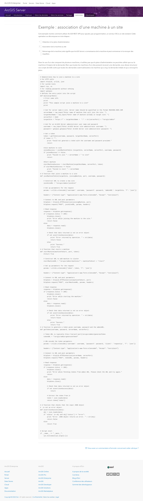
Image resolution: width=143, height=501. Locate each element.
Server (6, 478)
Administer (79, 15)
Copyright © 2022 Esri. (11, 497)
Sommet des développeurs (82, 485)
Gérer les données (41, 15)
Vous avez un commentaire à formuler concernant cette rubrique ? (113, 448)
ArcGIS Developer (44, 485)
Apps (54, 3)
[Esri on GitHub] (114, 474)
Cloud (48, 3)
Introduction (18, 15)
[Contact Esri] (117, 474)
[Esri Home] (110, 467)
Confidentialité (37, 497)
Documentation (10, 491)
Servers (31, 3)
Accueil (8, 15)
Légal (57, 497)
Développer (90, 15)
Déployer (28, 15)
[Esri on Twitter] (107, 474)
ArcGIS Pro (42, 475)
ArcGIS (40, 481)
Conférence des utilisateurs (82, 481)
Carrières (75, 475)
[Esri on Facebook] (111, 474)
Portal (25, 3)
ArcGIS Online (43, 472)
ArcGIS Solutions (44, 488)
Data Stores (40, 3)
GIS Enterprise (12, 3)
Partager (69, 15)
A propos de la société (80, 472)
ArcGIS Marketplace (45, 491)
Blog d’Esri (76, 478)
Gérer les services (57, 15)
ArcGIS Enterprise (44, 478)
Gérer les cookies (48, 497)
